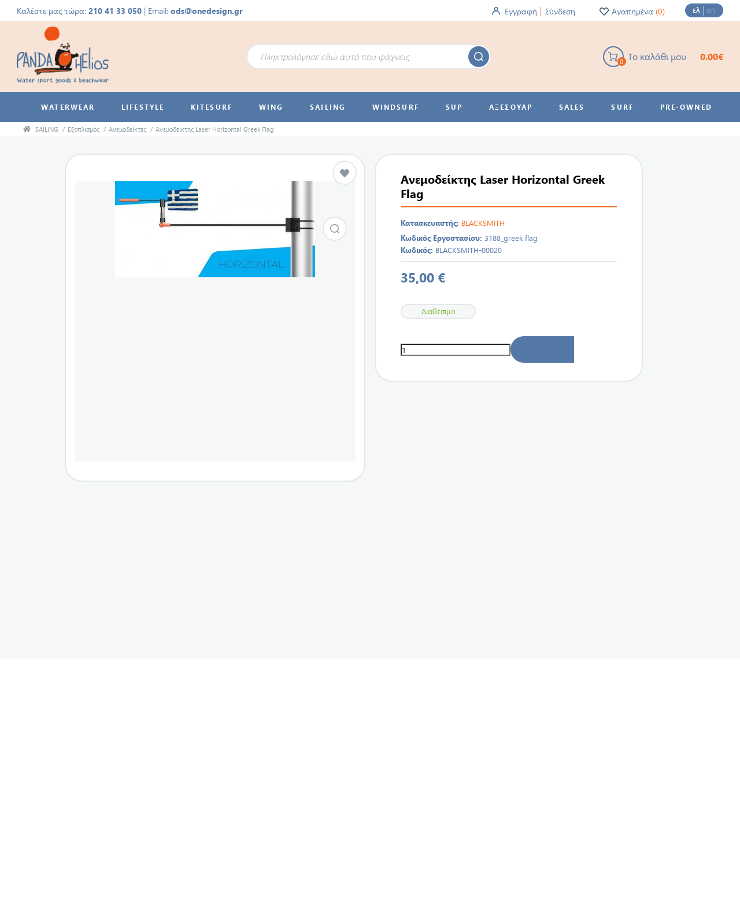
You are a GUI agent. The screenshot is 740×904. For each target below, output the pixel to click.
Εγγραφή (521, 11)
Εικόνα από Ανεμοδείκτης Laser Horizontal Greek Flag (335, 229)
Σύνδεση (560, 11)
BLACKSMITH (483, 223)
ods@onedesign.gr (207, 10)
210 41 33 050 (115, 10)
